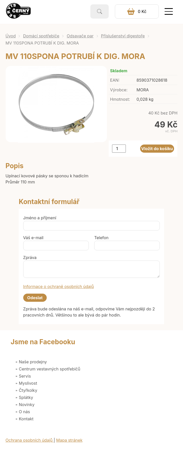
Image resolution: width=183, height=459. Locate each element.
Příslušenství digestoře (123, 35)
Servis (25, 376)
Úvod (11, 35)
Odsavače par (80, 35)
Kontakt (26, 418)
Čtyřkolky (28, 390)
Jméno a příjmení (39, 217)
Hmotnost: (120, 99)
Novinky (26, 404)
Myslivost (28, 383)
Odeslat (35, 297)
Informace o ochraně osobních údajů (58, 286)
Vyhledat (99, 11)
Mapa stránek (69, 440)
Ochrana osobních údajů (30, 440)
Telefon (101, 237)
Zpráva (30, 257)
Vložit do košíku (157, 148)
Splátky (26, 397)
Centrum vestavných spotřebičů (49, 368)
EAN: (114, 80)
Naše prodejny (33, 361)
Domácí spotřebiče (41, 35)
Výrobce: (118, 89)
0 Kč (142, 11)
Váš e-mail (33, 237)
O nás (24, 411)
